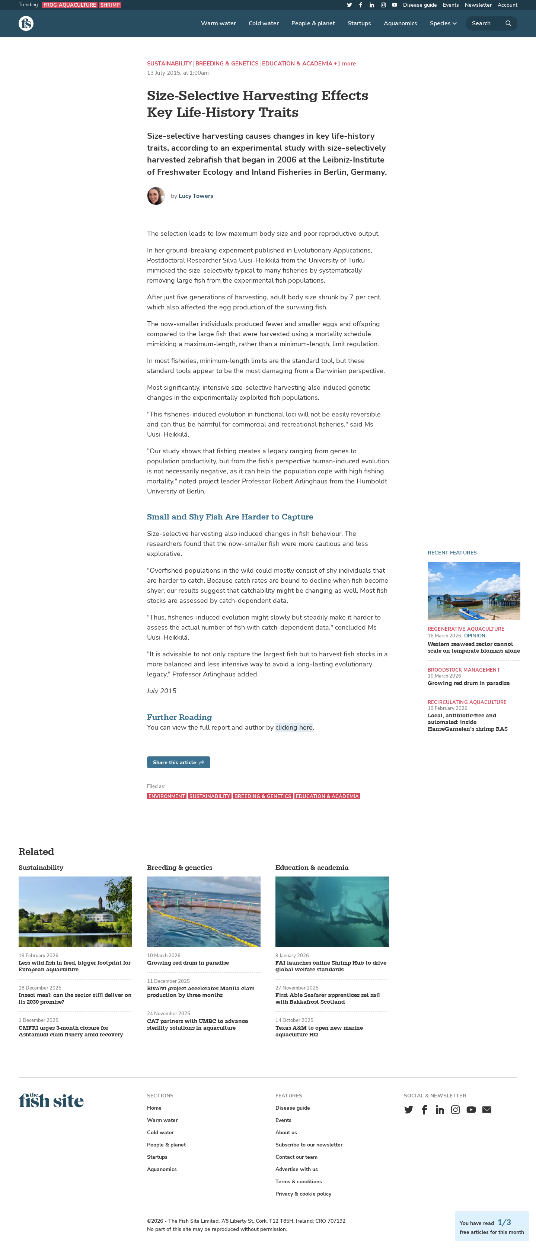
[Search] (491, 23)
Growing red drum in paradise (469, 683)
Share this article (178, 762)
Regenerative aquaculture (466, 629)
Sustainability (169, 64)
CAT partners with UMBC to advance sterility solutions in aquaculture (197, 1025)
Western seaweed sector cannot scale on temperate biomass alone (474, 647)
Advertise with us (296, 1169)
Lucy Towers (196, 196)
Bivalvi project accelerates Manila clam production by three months (201, 992)
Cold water (264, 23)
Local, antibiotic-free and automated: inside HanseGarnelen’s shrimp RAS (468, 723)
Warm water (218, 23)
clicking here (294, 727)
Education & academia (297, 64)
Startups (359, 23)
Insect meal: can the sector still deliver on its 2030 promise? (75, 999)
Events (451, 5)
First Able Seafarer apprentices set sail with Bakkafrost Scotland (327, 999)
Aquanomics (400, 23)
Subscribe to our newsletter (308, 1144)
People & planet (313, 23)
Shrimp (109, 5)
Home (154, 1108)
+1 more (345, 64)
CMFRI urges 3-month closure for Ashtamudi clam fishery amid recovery (71, 1031)
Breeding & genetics (226, 64)
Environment (167, 796)
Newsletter (478, 5)
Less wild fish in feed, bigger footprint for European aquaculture (75, 966)
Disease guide (420, 5)
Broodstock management (464, 670)
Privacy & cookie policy (303, 1193)
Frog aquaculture (70, 5)
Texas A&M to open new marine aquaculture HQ (319, 1031)
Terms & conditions (298, 1181)
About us (286, 1132)
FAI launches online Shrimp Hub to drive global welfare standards (330, 966)
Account (507, 5)
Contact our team (296, 1157)
